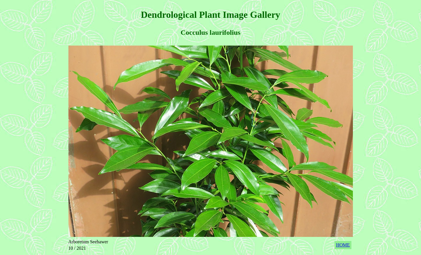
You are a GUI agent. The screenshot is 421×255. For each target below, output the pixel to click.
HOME (343, 244)
